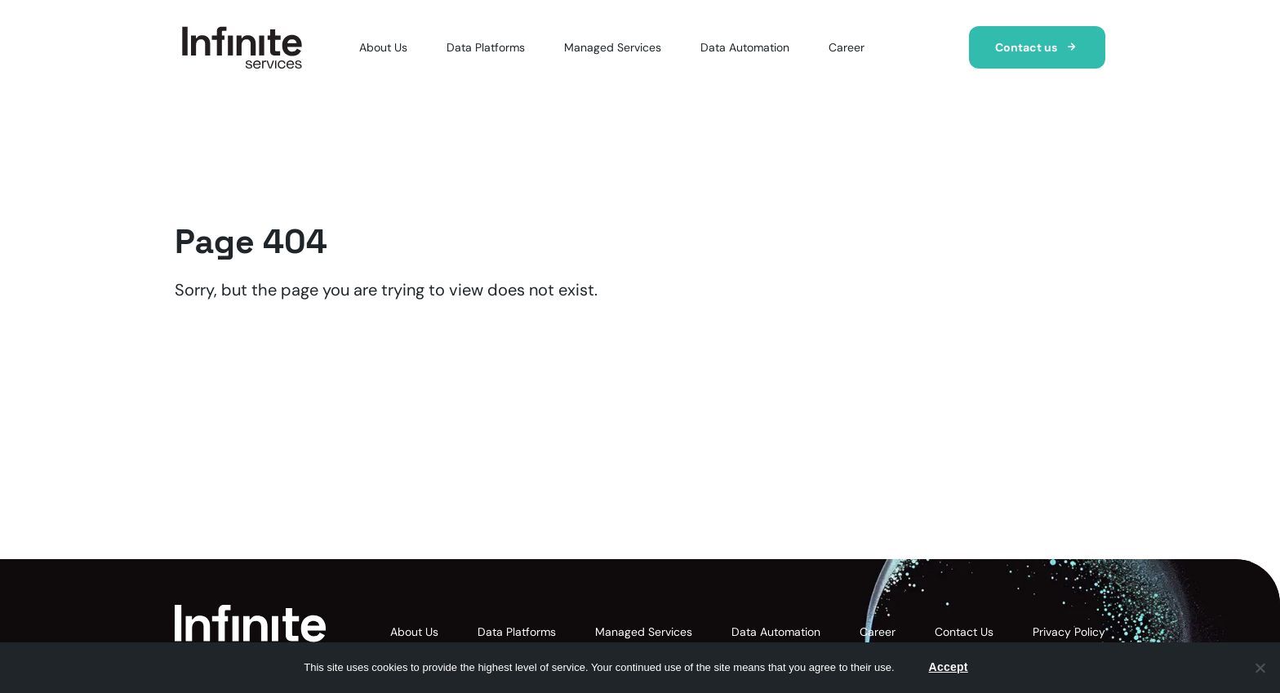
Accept (948, 666)
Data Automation (744, 47)
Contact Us (964, 631)
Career (846, 47)
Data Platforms (486, 47)
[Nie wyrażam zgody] (1259, 668)
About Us (383, 47)
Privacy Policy (1069, 631)
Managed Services (612, 47)
